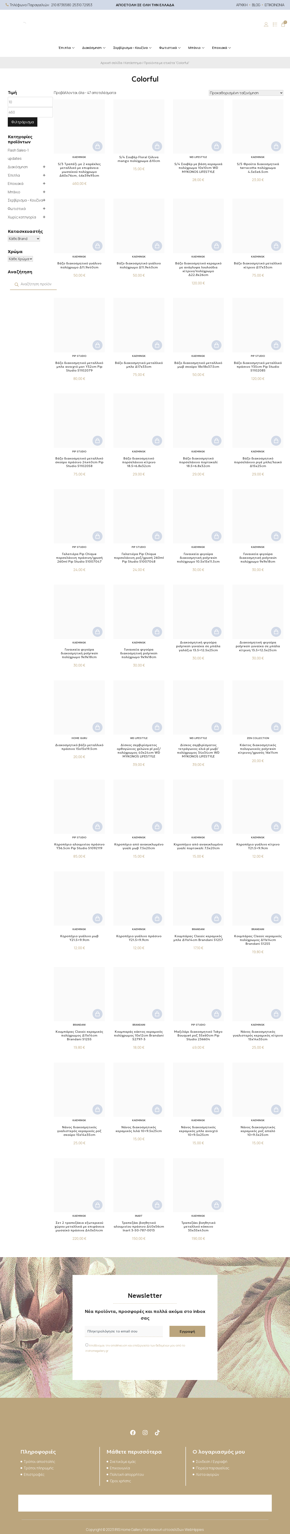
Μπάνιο (196, 47)
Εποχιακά (222, 47)
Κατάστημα (133, 62)
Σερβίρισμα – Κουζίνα (133, 47)
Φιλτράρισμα (22, 122)
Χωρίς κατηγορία (22, 217)
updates (15, 158)
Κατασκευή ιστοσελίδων (164, 1529)
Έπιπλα (67, 47)
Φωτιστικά (170, 47)
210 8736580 (61, 4)
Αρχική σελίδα (111, 62)
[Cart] (283, 24)
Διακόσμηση (94, 47)
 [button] (97, 146)
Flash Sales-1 (18, 150)
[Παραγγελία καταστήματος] (246, 93)
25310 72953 (82, 4)
